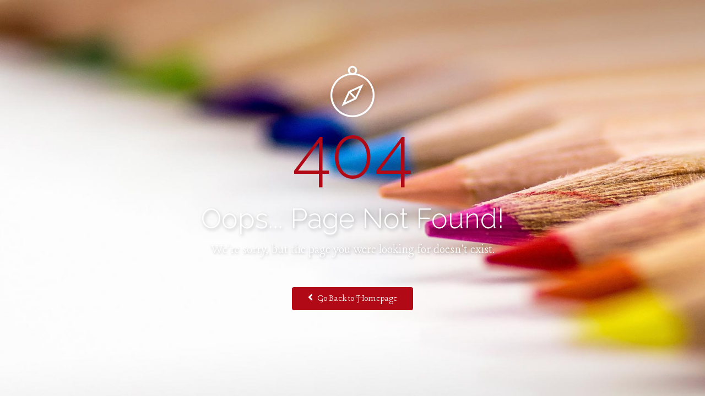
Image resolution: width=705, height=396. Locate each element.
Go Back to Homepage (352, 298)
